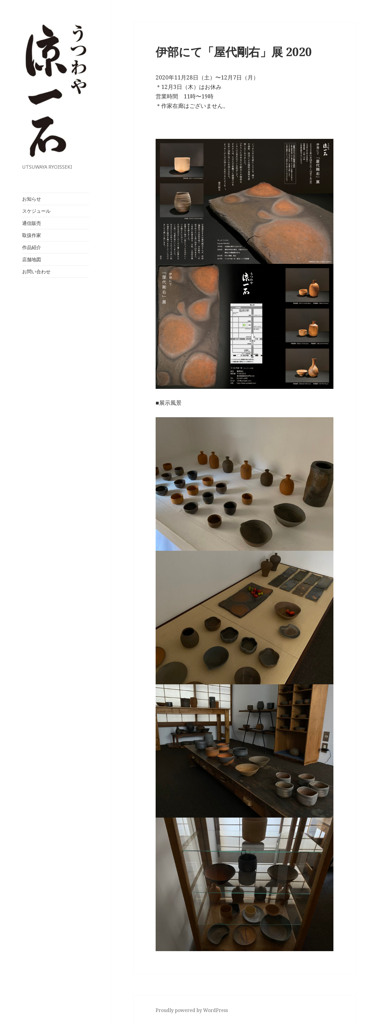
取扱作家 (31, 235)
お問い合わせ (36, 271)
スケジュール (36, 211)
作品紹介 (31, 247)
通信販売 (31, 223)
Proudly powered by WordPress (192, 1010)
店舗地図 (31, 259)
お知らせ (31, 199)
